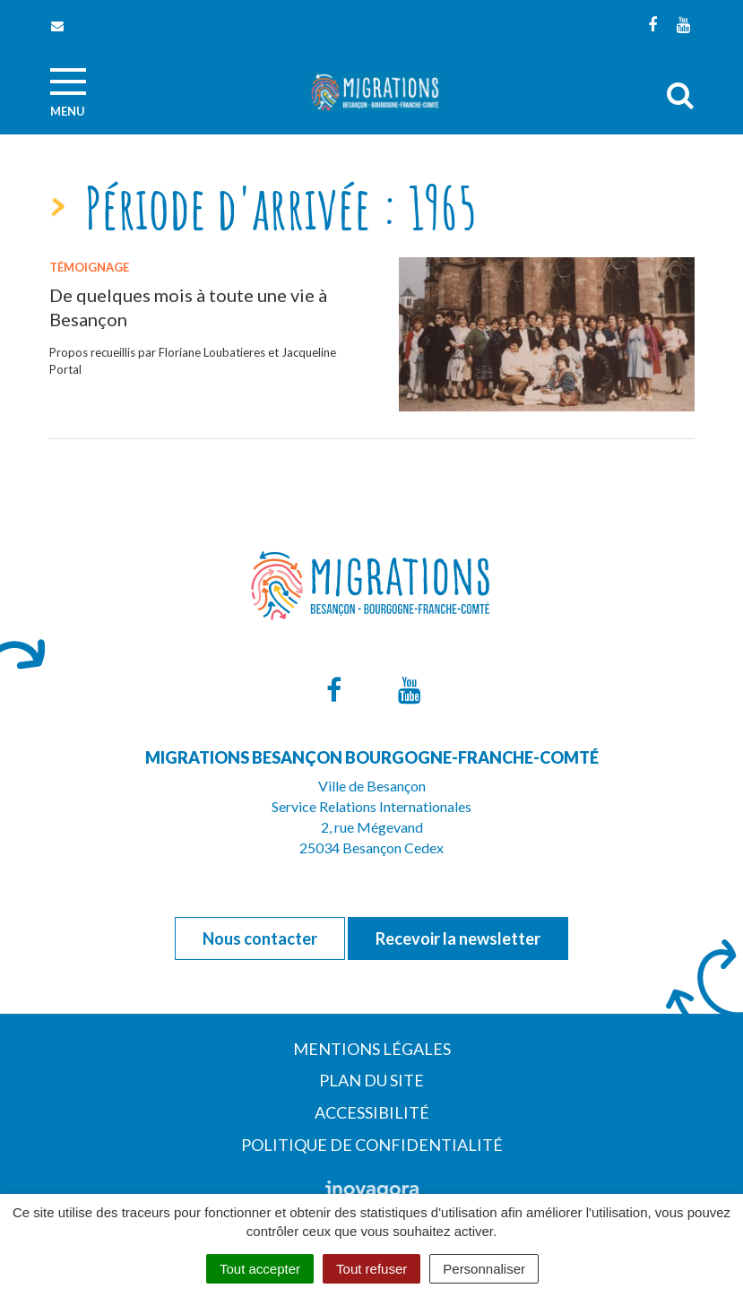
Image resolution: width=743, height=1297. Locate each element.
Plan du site (371, 1080)
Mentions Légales (372, 1049)
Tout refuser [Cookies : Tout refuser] (371, 1268)
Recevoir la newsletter (458, 938)
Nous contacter (260, 938)
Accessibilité (372, 1112)
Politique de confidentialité (372, 1144)
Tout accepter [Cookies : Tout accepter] (260, 1268)
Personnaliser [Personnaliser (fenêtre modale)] (484, 1268)
